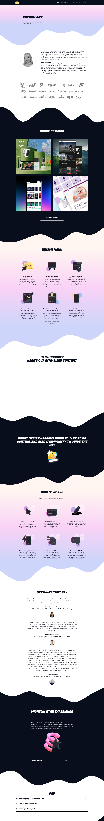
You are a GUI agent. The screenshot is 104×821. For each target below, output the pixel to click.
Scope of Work (76, 2)
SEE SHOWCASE (52, 218)
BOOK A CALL (37, 760)
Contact (85, 2)
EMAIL (67, 760)
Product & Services (62, 2)
